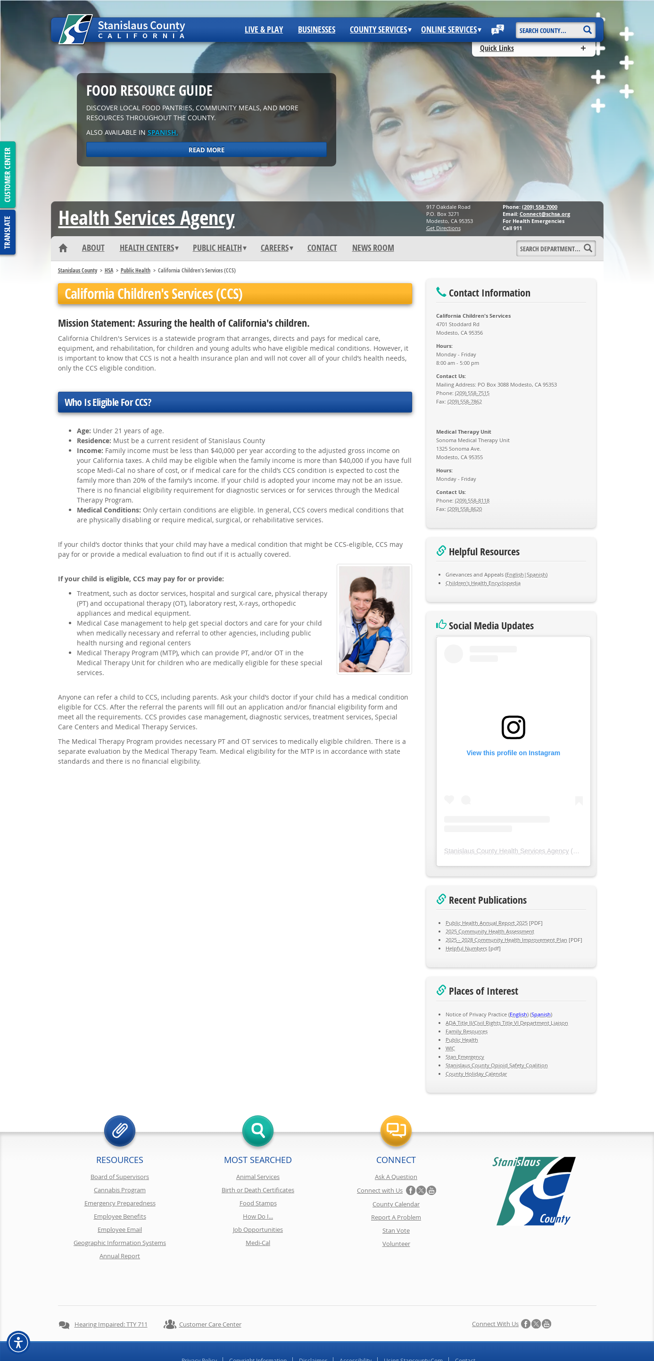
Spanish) (537, 574)
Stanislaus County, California (336, 1352)
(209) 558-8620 (464, 508)
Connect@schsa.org (545, 213)
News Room (373, 248)
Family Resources (467, 1031)
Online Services (451, 29)
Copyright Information (258, 1327)
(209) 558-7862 (464, 401)
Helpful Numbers (466, 948)
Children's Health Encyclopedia (483, 582)
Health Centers (149, 248)
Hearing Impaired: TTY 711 (111, 1291)
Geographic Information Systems (120, 1242)
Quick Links (497, 48)
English (515, 574)
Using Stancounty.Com (413, 1327)
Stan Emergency (465, 1056)
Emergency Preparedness (120, 1203)
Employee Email (120, 1229)
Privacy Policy (199, 1327)
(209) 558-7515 (472, 392)
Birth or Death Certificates (258, 1190)
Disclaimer (313, 1327)
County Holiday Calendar (476, 1073)
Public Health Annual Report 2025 (487, 922)
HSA (109, 270)
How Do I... (258, 1216)
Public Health (220, 248)
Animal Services (258, 1176)
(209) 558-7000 (539, 206)
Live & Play (264, 29)
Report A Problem (396, 1217)
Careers (277, 248)
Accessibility (355, 1327)
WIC (450, 1048)
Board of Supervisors (120, 1176)
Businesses (316, 29)
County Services (381, 29)
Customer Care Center (210, 1291)
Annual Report (119, 1256)
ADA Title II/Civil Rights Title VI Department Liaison (507, 1022)
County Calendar (396, 1204)
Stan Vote (396, 1230)
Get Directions (443, 227)
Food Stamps (258, 1203)
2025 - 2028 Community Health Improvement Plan (506, 939)
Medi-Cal (258, 1242)
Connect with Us (380, 1190)
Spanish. (163, 132)
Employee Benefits (120, 1216)
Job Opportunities (258, 1229)
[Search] (587, 27)
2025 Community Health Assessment (490, 931)
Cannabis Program (120, 1190)
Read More (206, 150)
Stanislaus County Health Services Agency (506, 851)
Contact (322, 248)
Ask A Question (396, 1176)
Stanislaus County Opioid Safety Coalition (497, 1065)
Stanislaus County (77, 270)
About (93, 248)
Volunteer (396, 1243)
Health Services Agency (146, 217)
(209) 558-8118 (472, 500)
